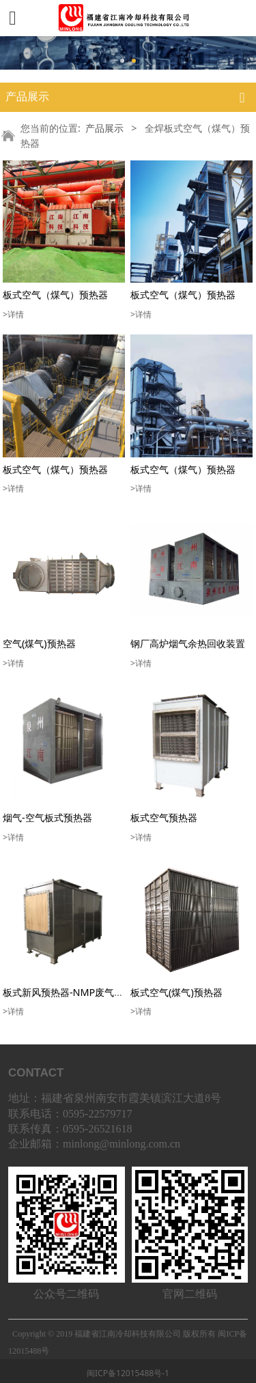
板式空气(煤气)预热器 (176, 992)
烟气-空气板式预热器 (47, 817)
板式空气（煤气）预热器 (55, 294)
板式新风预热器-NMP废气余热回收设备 (87, 992)
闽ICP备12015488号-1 (128, 1373)
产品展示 (104, 128)
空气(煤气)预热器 (39, 643)
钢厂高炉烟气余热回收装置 (187, 643)
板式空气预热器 (163, 817)
